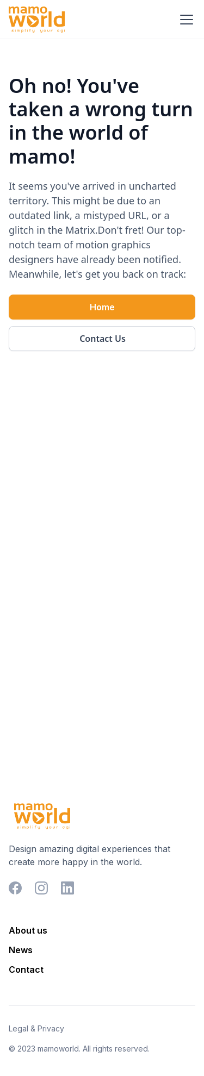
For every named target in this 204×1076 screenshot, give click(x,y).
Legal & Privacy (36, 1028)
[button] (184, 20)
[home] (37, 20)
